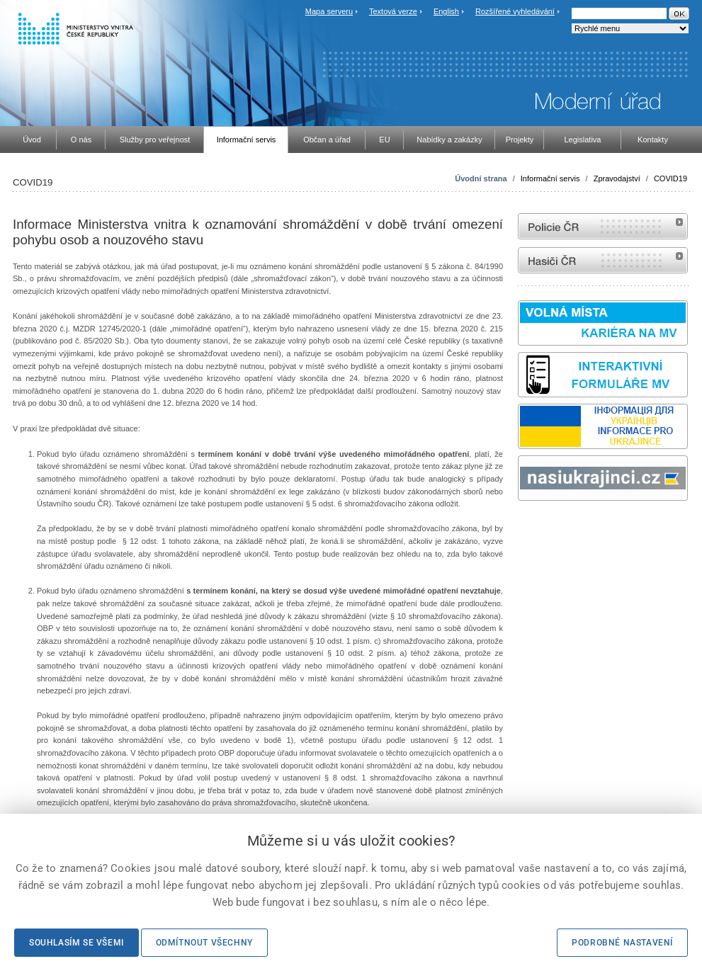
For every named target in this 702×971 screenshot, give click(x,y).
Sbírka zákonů (520, 527)
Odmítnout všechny (204, 943)
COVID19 (670, 178)
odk (525, 527)
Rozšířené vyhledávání (515, 11)
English (446, 11)
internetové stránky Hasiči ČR (603, 260)
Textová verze (393, 11)
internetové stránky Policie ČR (603, 226)
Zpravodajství (617, 178)
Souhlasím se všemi (76, 943)
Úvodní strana (480, 178)
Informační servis (550, 178)
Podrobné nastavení (622, 943)
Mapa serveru (329, 11)
